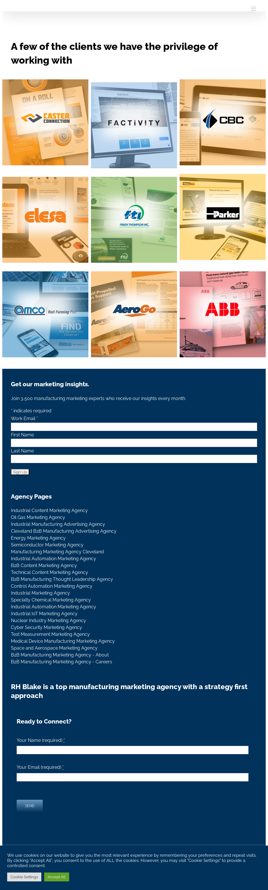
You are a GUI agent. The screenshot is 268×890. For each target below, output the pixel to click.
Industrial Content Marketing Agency (49, 510)
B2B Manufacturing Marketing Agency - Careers (61, 661)
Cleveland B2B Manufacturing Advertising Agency (63, 531)
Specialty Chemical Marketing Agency (51, 600)
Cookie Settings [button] (24, 877)
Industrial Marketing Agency (40, 593)
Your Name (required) (41, 740)
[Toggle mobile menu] (254, 9)
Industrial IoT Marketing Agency (44, 613)
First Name (22, 435)
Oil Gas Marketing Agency (38, 517)
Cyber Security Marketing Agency (46, 627)
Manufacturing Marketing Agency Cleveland (57, 551)
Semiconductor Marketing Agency (47, 545)
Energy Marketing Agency (38, 538)
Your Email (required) (40, 767)
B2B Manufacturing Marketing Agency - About (60, 655)
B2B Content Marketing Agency (44, 565)
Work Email (24, 418)
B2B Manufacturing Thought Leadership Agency (62, 579)
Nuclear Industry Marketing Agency (48, 620)
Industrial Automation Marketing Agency (53, 558)
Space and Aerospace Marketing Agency (54, 648)
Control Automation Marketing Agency (51, 586)
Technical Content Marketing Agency (49, 572)
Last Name (22, 451)
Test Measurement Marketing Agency (50, 634)
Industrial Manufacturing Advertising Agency (58, 524)
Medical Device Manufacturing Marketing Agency (63, 641)
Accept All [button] (57, 877)
